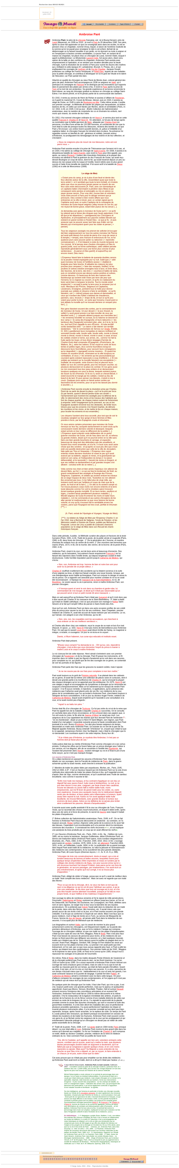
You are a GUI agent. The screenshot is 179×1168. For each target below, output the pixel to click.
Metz (89, 122)
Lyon (79, 1029)
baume (103, 812)
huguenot (103, 597)
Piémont (80, 85)
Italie (114, 82)
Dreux (119, 164)
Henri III (84, 120)
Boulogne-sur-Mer (91, 102)
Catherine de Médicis (109, 558)
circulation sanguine (88, 1093)
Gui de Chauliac (98, 69)
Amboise (80, 724)
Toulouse (86, 708)
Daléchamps (68, 900)
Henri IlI (118, 682)
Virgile (107, 329)
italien (114, 974)
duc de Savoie (75, 918)
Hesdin (80, 751)
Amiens (71, 155)
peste (92, 1027)
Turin (54, 89)
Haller (77, 925)
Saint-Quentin (79, 153)
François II (105, 1102)
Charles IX (73, 120)
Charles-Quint (111, 122)
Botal (103, 934)
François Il (63, 120)
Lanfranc (82, 69)
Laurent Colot (92, 58)
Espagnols (113, 748)
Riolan (70, 823)
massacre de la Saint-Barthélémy (96, 580)
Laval (54, 42)
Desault (120, 989)
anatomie (69, 656)
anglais (68, 843)
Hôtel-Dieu (99, 71)
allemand (105, 843)
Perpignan (119, 98)
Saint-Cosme (99, 151)
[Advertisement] (101, 13)
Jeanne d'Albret (92, 715)
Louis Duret (82, 630)
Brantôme (56, 582)
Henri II (98, 118)
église (115, 602)
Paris (95, 42)
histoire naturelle (89, 675)
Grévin (85, 907)
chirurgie (82, 40)
